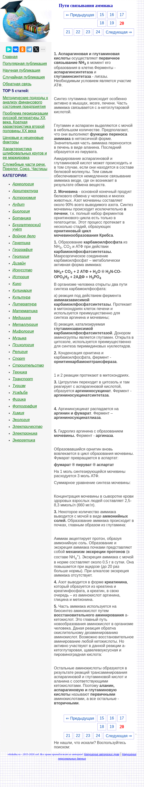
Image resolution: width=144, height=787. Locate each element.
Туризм (18, 386)
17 (122, 15)
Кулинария (22, 290)
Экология (21, 420)
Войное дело (24, 236)
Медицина (21, 318)
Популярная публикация (25, 63)
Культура (21, 297)
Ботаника (21, 218)
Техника (19, 372)
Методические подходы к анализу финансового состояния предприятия (25, 102)
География (22, 250)
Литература (24, 304)
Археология (23, 184)
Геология (20, 256)
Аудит (18, 204)
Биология (21, 211)
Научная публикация (21, 70)
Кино (16, 284)
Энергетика (23, 440)
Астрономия (24, 198)
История (20, 277)
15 (102, 15)
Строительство (28, 365)
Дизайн (19, 263)
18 (102, 23)
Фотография (24, 406)
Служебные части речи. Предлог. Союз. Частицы (25, 166)
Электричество (27, 426)
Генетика (21, 243)
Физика (19, 399)
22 (78, 32)
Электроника (24, 433)
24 (98, 32)
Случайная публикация (24, 77)
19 (112, 23)
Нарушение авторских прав (101, 754)
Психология (23, 345)
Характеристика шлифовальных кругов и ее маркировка (25, 153)
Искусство (22, 270)
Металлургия (25, 324)
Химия (18, 413)
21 (68, 32)
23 (88, 32)
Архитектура (25, 191)
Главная (10, 57)
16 (112, 15)
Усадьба (20, 392)
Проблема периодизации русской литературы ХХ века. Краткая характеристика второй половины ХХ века (25, 122)
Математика (25, 311)
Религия (20, 352)
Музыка (19, 338)
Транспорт (22, 379)
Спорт (18, 358)
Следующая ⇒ (119, 32)
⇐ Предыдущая (80, 15)
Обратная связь (17, 84)
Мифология (23, 331)
